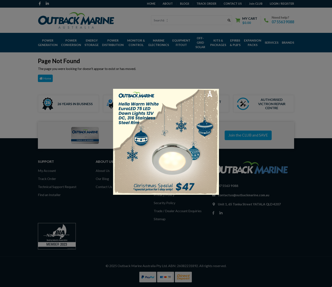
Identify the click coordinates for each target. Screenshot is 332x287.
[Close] (212, 94)
